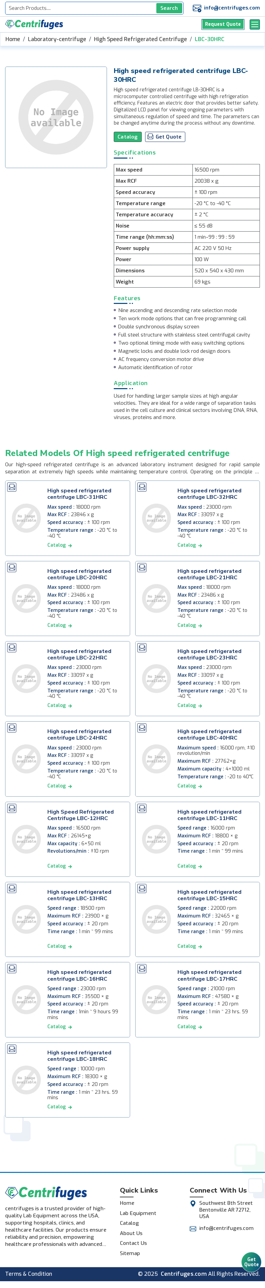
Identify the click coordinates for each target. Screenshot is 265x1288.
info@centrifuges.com (232, 8)
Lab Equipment (138, 1213)
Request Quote (223, 24)
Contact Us (133, 1243)
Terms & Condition (28, 1274)
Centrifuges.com (184, 1274)
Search (169, 8)
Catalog (128, 136)
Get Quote (251, 1263)
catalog (56, 545)
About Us (131, 1233)
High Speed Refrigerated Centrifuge (140, 39)
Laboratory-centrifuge (57, 39)
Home (12, 39)
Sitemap (130, 1253)
